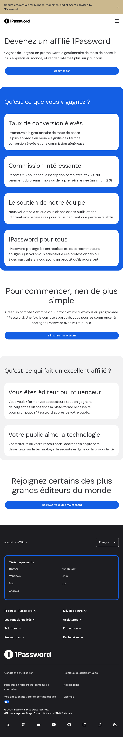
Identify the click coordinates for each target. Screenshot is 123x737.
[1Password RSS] (115, 724)
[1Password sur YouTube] (54, 724)
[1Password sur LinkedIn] (84, 724)
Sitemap (69, 697)
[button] (107, 542)
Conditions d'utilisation (18, 673)
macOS (13, 568)
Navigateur (69, 568)
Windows (15, 576)
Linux (65, 576)
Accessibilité (71, 685)
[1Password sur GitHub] (69, 724)
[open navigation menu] (117, 21)
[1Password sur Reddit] (38, 724)
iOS (11, 583)
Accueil (8, 542)
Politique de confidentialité (81, 673)
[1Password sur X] (8, 724)
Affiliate (22, 542)
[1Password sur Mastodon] (23, 724)
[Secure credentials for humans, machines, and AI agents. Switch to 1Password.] (54, 7)
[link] (62, 71)
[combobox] (107, 542)
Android (14, 591)
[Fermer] (118, 7)
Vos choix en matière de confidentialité (30, 699)
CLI (64, 583)
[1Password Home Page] (17, 21)
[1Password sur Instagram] (99, 724)
